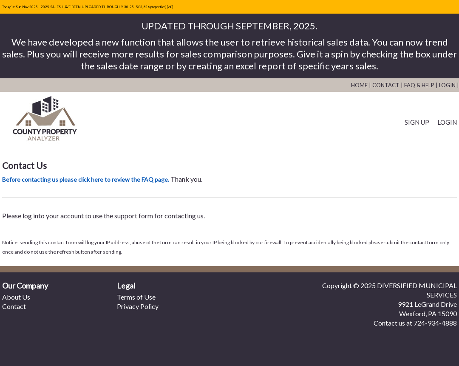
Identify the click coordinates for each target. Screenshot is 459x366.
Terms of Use (136, 297)
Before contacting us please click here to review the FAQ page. (85, 179)
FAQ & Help (419, 85)
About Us (16, 297)
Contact (386, 85)
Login (447, 85)
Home (359, 85)
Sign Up (417, 122)
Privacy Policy (138, 306)
